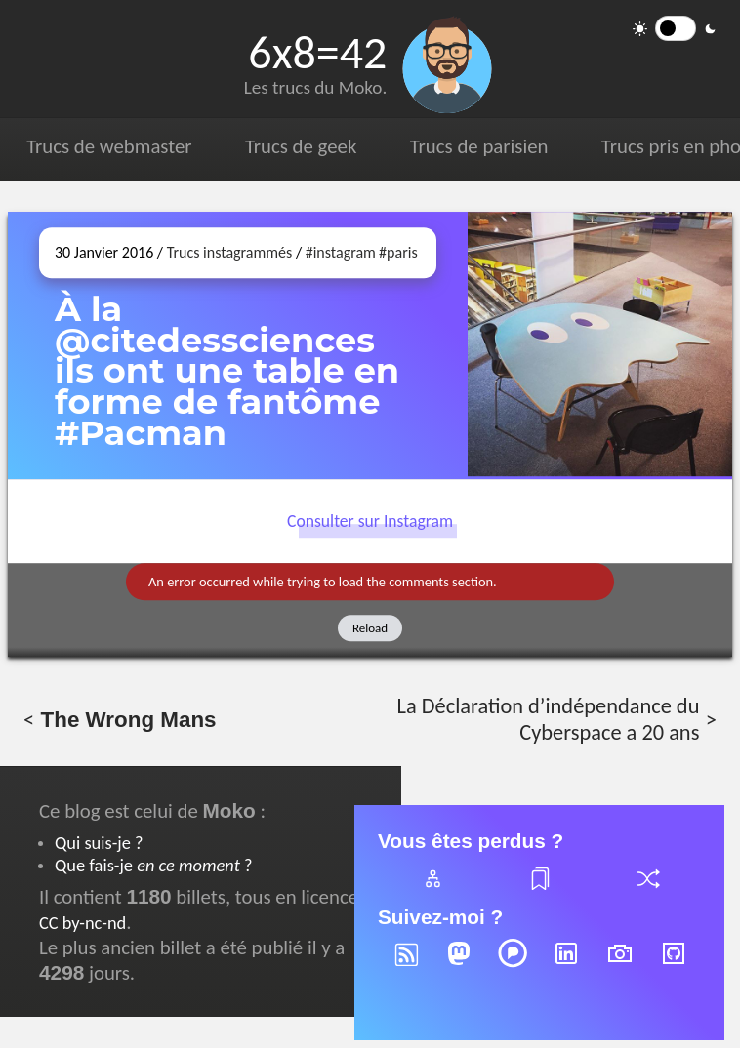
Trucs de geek (300, 146)
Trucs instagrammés (230, 252)
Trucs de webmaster (108, 146)
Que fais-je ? (153, 865)
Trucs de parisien (479, 146)
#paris (398, 252)
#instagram (341, 252)
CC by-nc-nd (82, 922)
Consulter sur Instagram (370, 522)
